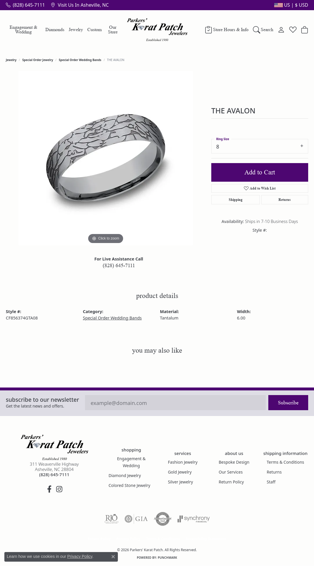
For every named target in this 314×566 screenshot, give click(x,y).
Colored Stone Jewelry (129, 485)
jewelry (11, 60)
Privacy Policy (128, 538)
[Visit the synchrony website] (194, 519)
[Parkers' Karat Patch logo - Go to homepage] (157, 29)
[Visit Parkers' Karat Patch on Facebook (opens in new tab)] (49, 489)
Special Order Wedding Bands (80, 60)
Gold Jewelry (179, 472)
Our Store (113, 29)
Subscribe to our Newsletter (42, 399)
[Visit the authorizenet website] (163, 519)
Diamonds (54, 29)
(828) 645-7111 (119, 265)
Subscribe (288, 403)
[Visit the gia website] (136, 519)
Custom (94, 29)
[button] (290, 5)
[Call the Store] (54, 474)
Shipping (235, 199)
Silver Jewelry (180, 482)
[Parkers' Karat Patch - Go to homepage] (54, 447)
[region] (105, 158)
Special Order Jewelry (37, 60)
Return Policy (231, 482)
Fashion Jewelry (183, 462)
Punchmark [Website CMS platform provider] (167, 558)
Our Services (231, 472)
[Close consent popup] (113, 556)
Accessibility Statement (206, 538)
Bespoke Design (234, 462)
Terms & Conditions (285, 462)
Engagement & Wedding (23, 29)
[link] (25, 5)
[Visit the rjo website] (111, 519)
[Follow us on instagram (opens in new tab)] (59, 489)
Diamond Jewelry (125, 475)
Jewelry (76, 29)
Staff (271, 482)
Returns (284, 199)
